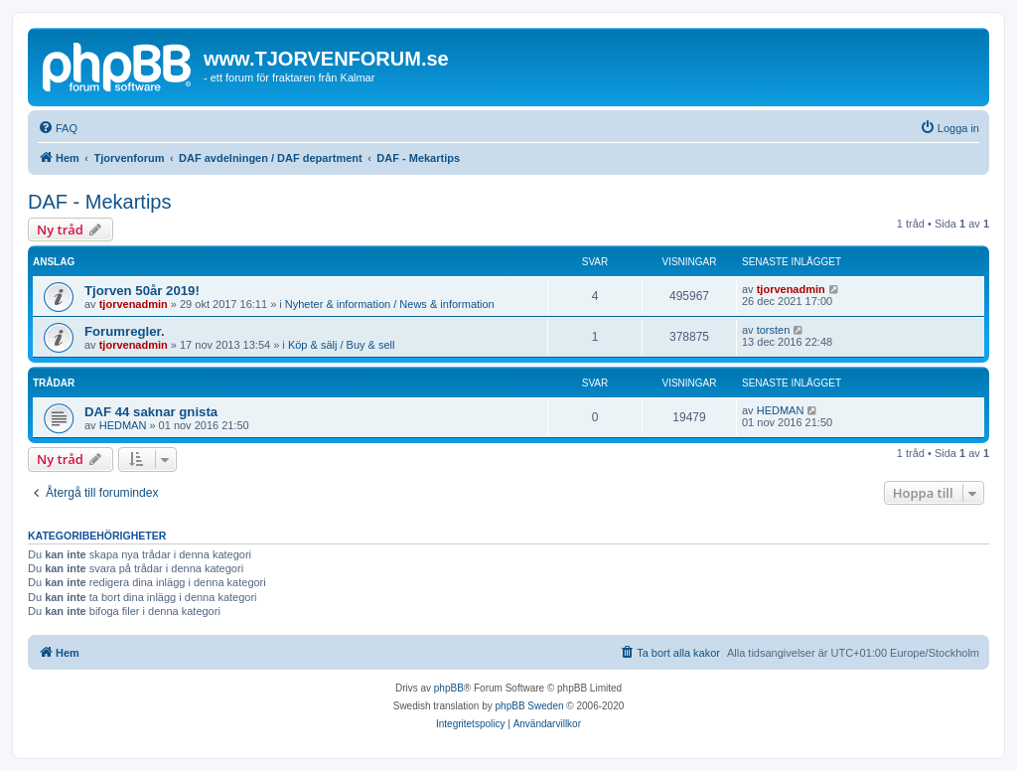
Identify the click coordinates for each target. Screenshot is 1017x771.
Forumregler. (124, 331)
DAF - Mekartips (99, 202)
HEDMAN (123, 425)
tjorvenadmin (133, 304)
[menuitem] (57, 128)
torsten (774, 330)
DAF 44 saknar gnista (151, 411)
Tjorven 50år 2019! (142, 290)
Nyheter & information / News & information (390, 304)
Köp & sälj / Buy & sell (341, 345)
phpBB (449, 688)
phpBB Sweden (530, 705)
